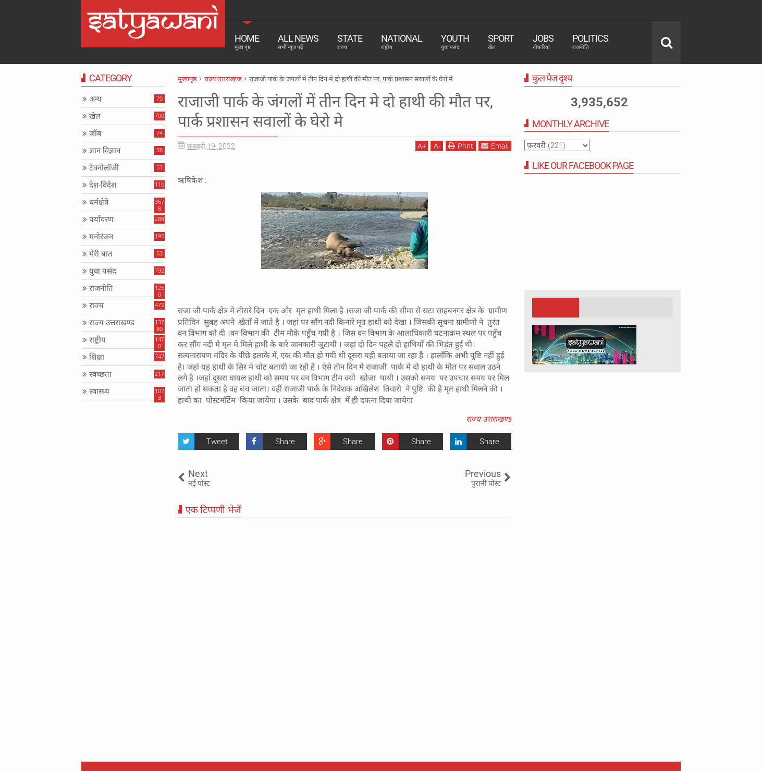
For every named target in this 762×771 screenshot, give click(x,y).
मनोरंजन (101, 236)
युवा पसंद (102, 271)
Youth (455, 42)
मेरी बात (101, 254)
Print (460, 146)
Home (247, 42)
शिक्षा (96, 357)
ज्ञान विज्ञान (104, 150)
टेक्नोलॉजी (104, 168)
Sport (501, 42)
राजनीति (101, 288)
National (401, 42)
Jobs (543, 42)
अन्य (95, 99)
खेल (95, 116)
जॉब (95, 133)
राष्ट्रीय (97, 340)
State (349, 42)
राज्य (96, 305)
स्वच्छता (100, 374)
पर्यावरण (101, 219)
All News (298, 42)
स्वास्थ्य (99, 391)
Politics (590, 42)
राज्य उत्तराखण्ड (488, 419)
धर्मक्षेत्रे (98, 202)
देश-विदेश (102, 185)
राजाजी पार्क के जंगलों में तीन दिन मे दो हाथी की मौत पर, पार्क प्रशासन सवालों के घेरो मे (334, 111)
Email (495, 146)
